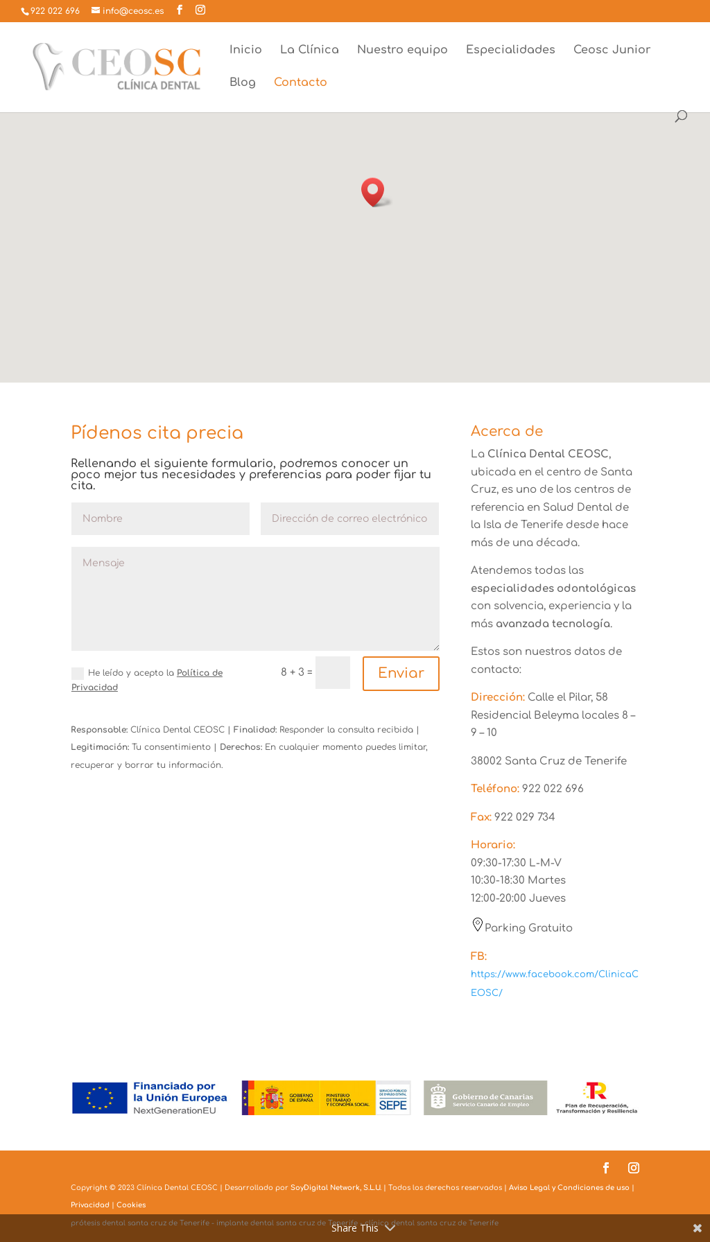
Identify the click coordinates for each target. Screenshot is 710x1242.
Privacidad (90, 1205)
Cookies (131, 1205)
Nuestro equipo (402, 50)
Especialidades (510, 50)
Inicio (246, 50)
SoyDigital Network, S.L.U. (336, 1187)
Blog (243, 83)
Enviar (401, 673)
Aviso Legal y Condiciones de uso (569, 1187)
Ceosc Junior (612, 50)
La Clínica (309, 50)
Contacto (300, 83)
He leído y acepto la (147, 679)
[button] (377, 192)
